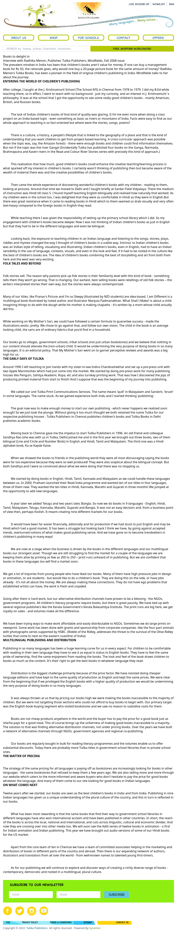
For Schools (88, 38)
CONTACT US (122, 923)
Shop (54, 38)
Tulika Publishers (37, 928)
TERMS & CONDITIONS (61, 923)
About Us (18, 38)
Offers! (158, 38)
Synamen (95, 928)
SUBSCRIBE (117, 895)
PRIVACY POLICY (30, 923)
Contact (123, 38)
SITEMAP (88, 923)
